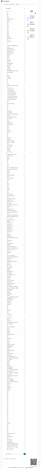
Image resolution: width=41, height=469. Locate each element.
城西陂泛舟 (8, 268)
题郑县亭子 (8, 377)
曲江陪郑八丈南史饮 (10, 353)
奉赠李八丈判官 (9, 206)
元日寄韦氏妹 (9, 310)
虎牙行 (8, 125)
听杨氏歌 (8, 115)
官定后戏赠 (8, 301)
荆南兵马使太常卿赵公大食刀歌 (12, 117)
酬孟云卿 (8, 363)
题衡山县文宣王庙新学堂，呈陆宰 (12, 212)
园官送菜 (8, 66)
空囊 (7, 427)
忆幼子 (8, 313)
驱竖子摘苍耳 (9, 69)
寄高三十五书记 (9, 265)
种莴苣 (8, 84)
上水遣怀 (8, 179)
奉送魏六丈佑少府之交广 (10, 201)
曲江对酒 (8, 341)
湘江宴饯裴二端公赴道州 (10, 195)
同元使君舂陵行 (9, 111)
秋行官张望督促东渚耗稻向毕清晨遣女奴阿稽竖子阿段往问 (13, 70)
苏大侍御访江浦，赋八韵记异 (11, 210)
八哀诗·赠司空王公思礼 (10, 88)
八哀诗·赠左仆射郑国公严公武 (11, 91)
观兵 (7, 420)
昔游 (7, 106)
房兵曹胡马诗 (9, 252)
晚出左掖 (8, 352)
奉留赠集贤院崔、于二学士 (11, 298)
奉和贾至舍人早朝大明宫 (10, 344)
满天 (33, 16)
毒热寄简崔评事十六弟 (10, 48)
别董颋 (8, 173)
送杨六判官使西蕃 (9, 323)
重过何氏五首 (9, 276)
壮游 (7, 108)
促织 (7, 406)
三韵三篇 (8, 21)
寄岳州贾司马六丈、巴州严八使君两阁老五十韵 (13, 446)
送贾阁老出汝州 (9, 355)
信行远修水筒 (9, 60)
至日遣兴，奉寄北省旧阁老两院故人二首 (13, 381)
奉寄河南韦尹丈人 (9, 240)
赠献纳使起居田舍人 (10, 271)
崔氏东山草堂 (9, 304)
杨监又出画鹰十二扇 (10, 51)
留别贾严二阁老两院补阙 (10, 326)
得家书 (8, 319)
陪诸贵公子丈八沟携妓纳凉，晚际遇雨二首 (13, 288)
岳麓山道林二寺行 (9, 200)
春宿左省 (8, 349)
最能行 (8, 35)
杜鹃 (7, 13)
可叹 (7, 102)
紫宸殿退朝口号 (9, 338)
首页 (5, 4)
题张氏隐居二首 (9, 236)
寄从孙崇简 (8, 139)
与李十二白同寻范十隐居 (10, 255)
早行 (7, 185)
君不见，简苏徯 (9, 146)
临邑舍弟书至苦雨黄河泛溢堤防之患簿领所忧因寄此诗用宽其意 (13, 256)
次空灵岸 (8, 188)
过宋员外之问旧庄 (9, 258)
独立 (7, 424)
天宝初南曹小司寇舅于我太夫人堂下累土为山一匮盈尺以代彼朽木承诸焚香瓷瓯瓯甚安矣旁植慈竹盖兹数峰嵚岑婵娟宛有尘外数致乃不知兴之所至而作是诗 (13, 237)
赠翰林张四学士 (9, 285)
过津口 (8, 187)
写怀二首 (8, 100)
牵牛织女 (8, 47)
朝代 (14, 458)
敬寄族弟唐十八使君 (10, 155)
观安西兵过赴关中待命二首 (11, 433)
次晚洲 (8, 192)
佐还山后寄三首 (9, 439)
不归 (7, 421)
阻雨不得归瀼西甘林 (10, 72)
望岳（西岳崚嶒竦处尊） (10, 380)
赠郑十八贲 (8, 20)
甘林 (7, 81)
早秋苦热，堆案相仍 (10, 378)
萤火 (7, 408)
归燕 (7, 403)
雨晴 (7, 393)
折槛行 (8, 27)
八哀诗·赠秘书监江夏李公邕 (11, 94)
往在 (7, 105)
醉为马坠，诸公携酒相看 (10, 142)
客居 (7, 14)
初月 (7, 402)
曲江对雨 (8, 343)
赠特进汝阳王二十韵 (10, 230)
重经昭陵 (8, 332)
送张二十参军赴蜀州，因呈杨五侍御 (12, 286)
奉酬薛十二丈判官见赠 (10, 140)
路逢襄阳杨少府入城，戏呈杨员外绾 (12, 375)
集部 (14, 4)
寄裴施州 (8, 36)
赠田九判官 (8, 270)
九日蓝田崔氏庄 (9, 302)
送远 (7, 418)
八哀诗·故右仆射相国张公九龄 (11, 99)
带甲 (31, 16)
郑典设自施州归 (9, 38)
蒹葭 (7, 409)
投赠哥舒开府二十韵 (10, 222)
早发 (7, 191)
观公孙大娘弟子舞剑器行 (10, 103)
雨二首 (8, 75)
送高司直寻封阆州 (9, 145)
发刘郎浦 (8, 172)
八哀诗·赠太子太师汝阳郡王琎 (11, 93)
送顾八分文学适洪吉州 (10, 178)
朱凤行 (8, 166)
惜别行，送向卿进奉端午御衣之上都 (12, 167)
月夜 (7, 307)
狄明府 (8, 120)
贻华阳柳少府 (9, 41)
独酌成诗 (8, 329)
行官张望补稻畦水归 (10, 63)
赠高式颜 (8, 292)
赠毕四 (8, 362)
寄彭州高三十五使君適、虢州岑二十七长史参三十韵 (13, 445)
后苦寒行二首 (9, 131)
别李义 (8, 143)
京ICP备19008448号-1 (29, 467)
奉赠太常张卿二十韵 (10, 225)
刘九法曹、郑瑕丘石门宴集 (11, 246)
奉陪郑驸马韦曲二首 (10, 366)
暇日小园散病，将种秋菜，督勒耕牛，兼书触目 (13, 85)
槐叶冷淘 (8, 61)
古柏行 (8, 30)
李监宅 (8, 233)
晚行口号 (8, 328)
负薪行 (8, 33)
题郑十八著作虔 (9, 359)
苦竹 (7, 411)
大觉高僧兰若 (9, 151)
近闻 (7, 24)
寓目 (7, 395)
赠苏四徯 (8, 148)
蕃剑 (7, 430)
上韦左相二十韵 (9, 224)
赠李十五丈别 (9, 54)
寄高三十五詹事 (9, 374)
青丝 (7, 23)
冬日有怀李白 (9, 277)
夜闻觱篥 (8, 170)
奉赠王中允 (8, 365)
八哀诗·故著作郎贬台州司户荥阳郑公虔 (13, 97)
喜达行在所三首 (9, 318)
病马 (7, 429)
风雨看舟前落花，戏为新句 (11, 198)
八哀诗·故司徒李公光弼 (10, 90)
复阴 (7, 134)
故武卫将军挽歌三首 (10, 299)
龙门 (7, 239)
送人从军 (8, 435)
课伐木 (8, 57)
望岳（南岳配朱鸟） (10, 194)
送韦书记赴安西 (9, 273)
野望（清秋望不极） (10, 436)
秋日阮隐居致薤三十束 (10, 442)
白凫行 (8, 164)
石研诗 (8, 17)
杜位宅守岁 (8, 279)
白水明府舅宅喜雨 (9, 289)
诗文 (7, 458)
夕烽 (7, 415)
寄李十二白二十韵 (9, 449)
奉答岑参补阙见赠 (9, 368)
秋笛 (7, 417)
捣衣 (7, 405)
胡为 (31, 18)
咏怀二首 (8, 176)
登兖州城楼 (8, 245)
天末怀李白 (8, 423)
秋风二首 (8, 121)
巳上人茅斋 (8, 251)
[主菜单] (39, 1)
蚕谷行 (8, 26)
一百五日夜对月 (9, 314)
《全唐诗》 (18, 4)
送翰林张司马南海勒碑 (10, 350)
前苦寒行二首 (9, 130)
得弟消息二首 (9, 383)
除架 (7, 412)
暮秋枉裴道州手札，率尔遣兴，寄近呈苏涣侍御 (13, 204)
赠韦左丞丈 (8, 221)
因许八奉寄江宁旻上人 (10, 371)
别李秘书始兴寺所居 (10, 124)
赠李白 (8, 242)
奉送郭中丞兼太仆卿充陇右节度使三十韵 (13, 322)
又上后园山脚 (9, 78)
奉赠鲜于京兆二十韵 (10, 228)
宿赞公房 (8, 390)
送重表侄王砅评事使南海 (10, 175)
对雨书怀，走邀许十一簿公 (11, 249)
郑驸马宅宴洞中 (9, 231)
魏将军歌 (8, 158)
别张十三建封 (9, 203)
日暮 (7, 426)
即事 (7, 398)
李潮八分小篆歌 (9, 112)
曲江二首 (8, 340)
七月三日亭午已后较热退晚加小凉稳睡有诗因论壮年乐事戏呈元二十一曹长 (13, 45)
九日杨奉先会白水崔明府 (10, 283)
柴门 (7, 39)
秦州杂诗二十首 (9, 387)
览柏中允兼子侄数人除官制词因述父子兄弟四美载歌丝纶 (13, 114)
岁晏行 (8, 207)
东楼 (7, 392)
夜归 (7, 136)
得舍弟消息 (8, 386)
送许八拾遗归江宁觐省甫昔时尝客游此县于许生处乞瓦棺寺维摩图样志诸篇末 (13, 369)
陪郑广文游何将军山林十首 (11, 274)
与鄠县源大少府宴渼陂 (10, 280)
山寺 (7, 396)
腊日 (7, 337)
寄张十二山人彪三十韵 (10, 448)
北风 (7, 160)
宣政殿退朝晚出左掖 (10, 346)
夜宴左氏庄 (8, 259)
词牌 (12, 458)
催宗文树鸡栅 (9, 64)
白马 (7, 163)
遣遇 (7, 181)
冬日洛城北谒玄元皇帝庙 (10, 219)
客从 (7, 161)
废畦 (7, 414)
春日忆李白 (8, 262)
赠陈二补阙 (8, 264)
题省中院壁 (8, 347)
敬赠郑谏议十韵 (9, 227)
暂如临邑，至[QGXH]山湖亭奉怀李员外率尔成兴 (13, 248)
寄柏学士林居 (9, 137)
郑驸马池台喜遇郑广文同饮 (11, 356)
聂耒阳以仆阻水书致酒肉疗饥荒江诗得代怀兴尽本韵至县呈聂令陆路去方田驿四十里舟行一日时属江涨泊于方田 (13, 216)
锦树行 (8, 127)
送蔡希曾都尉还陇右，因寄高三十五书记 (13, 261)
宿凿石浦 (8, 184)
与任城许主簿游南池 (10, 243)
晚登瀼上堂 (8, 76)
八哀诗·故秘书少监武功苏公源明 (12, 96)
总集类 (11, 4)
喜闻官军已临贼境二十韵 (10, 334)
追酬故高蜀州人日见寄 (10, 209)
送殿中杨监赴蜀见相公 (10, 53)
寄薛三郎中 (8, 149)
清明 (7, 197)
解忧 (7, 182)
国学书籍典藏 (6, 1)
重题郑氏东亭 (9, 234)
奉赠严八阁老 (9, 320)
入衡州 (8, 213)
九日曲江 (8, 295)
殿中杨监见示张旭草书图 (10, 50)
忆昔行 (8, 157)
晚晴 (7, 133)
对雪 (7, 305)
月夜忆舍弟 (8, 389)
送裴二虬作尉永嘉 (9, 267)
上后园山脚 (8, 67)
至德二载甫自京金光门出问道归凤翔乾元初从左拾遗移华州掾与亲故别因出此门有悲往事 (13, 372)
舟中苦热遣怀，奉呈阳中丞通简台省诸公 (13, 215)
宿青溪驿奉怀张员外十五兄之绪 (12, 154)
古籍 (8, 4)
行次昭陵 (8, 331)
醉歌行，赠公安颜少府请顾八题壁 (12, 169)
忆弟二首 (8, 384)
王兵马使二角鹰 (9, 118)
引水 (7, 29)
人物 (9, 458)
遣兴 (7, 308)
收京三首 (8, 335)
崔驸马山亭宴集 (9, 282)
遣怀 (7, 109)
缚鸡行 (8, 32)
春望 (7, 311)
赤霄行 (8, 128)
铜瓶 (7, 432)
